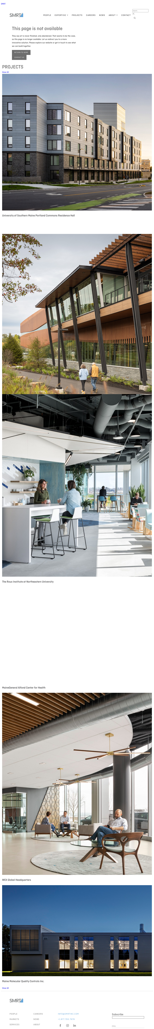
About (36, 1024)
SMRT (3, 4)
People (14, 1014)
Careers (38, 1014)
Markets (14, 1019)
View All (5, 72)
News (36, 1019)
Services (14, 1024)
